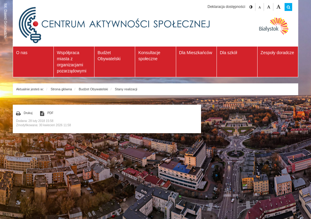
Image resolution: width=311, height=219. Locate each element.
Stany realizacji (126, 89)
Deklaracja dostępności (226, 7)
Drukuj (24, 113)
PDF (46, 113)
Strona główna (61, 89)
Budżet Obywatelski (93, 89)
